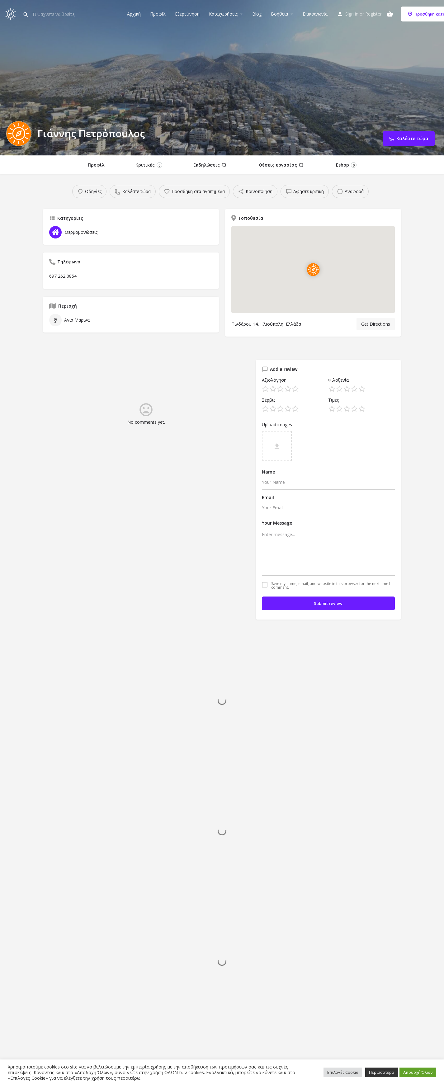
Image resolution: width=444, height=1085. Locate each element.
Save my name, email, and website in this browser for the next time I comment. (330, 585)
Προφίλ (158, 14)
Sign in (351, 14)
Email (268, 497)
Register (373, 14)
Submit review (328, 603)
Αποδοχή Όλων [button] (417, 1072)
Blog (257, 14)
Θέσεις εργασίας (281, 165)
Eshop (346, 165)
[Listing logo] (18, 133)
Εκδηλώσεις (209, 165)
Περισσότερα (381, 1072)
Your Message (277, 523)
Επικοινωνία (315, 14)
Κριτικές (148, 165)
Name (268, 472)
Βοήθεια (279, 14)
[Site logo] (11, 13)
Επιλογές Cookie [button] (342, 1072)
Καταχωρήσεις (223, 14)
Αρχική (134, 14)
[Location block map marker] (312, 269)
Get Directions (375, 324)
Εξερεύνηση (187, 14)
